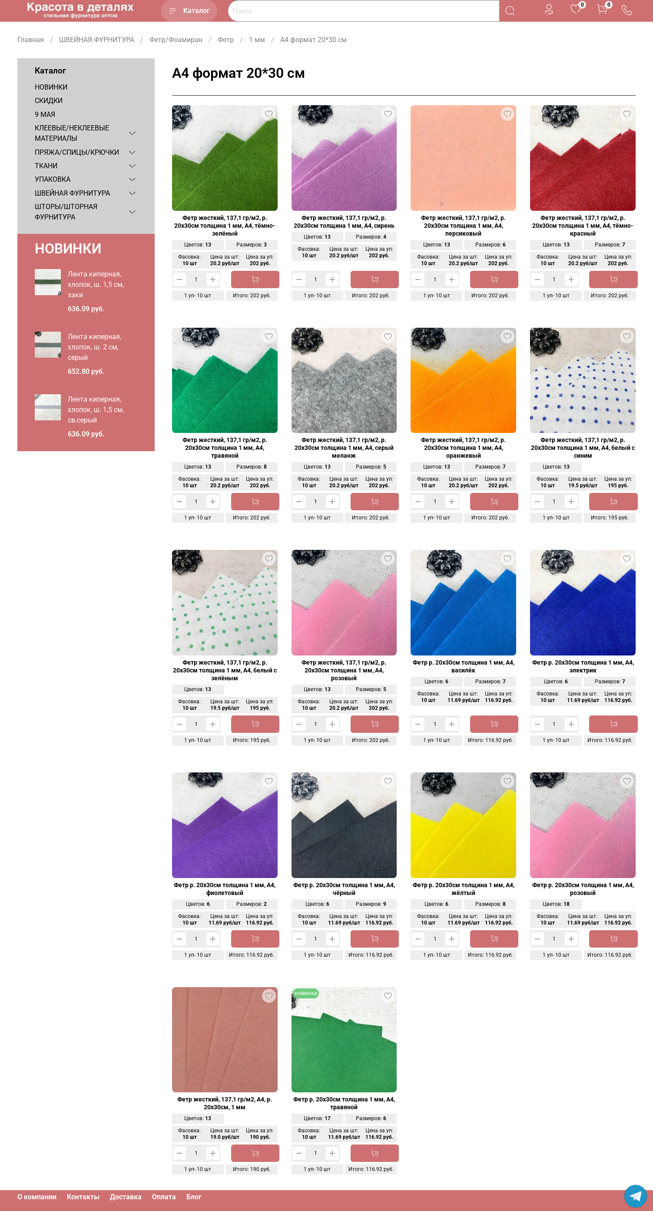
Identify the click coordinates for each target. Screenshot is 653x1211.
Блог (194, 1197)
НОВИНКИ (51, 87)
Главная (30, 40)
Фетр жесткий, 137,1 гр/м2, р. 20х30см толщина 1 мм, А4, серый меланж (344, 447)
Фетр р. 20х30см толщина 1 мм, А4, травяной (344, 1103)
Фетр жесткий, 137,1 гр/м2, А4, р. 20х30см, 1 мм (224, 1103)
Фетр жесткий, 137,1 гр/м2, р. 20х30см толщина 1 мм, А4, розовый (344, 670)
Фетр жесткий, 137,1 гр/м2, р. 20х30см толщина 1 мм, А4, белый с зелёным (225, 670)
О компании (36, 1197)
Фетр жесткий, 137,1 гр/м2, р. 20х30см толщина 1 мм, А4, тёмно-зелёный (224, 225)
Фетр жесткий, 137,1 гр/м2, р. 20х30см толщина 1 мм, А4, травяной (224, 447)
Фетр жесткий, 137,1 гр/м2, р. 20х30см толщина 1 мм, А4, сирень (344, 222)
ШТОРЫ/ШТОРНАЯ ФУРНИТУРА (66, 212)
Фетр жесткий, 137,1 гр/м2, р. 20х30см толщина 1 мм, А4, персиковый (463, 225)
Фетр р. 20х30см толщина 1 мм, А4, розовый (583, 889)
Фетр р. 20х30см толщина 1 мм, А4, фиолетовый (224, 889)
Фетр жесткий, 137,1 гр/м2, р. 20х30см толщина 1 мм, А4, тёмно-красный (582, 225)
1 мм (257, 40)
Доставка (126, 1197)
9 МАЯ (45, 114)
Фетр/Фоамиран (175, 40)
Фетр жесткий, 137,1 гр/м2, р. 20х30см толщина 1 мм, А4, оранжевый (463, 447)
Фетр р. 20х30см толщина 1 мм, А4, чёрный (344, 889)
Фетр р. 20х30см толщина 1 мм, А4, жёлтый (463, 889)
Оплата (164, 1197)
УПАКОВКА (52, 179)
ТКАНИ (46, 166)
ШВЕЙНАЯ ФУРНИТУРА (96, 40)
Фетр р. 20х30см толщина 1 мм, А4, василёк (463, 666)
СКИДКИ (49, 100)
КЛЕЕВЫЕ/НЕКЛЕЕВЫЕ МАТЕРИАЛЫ (72, 133)
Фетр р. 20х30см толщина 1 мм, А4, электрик (583, 666)
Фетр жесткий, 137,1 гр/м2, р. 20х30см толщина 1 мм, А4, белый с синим (583, 447)
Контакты (83, 1197)
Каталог (189, 11)
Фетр (226, 40)
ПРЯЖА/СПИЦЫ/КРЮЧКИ (77, 152)
